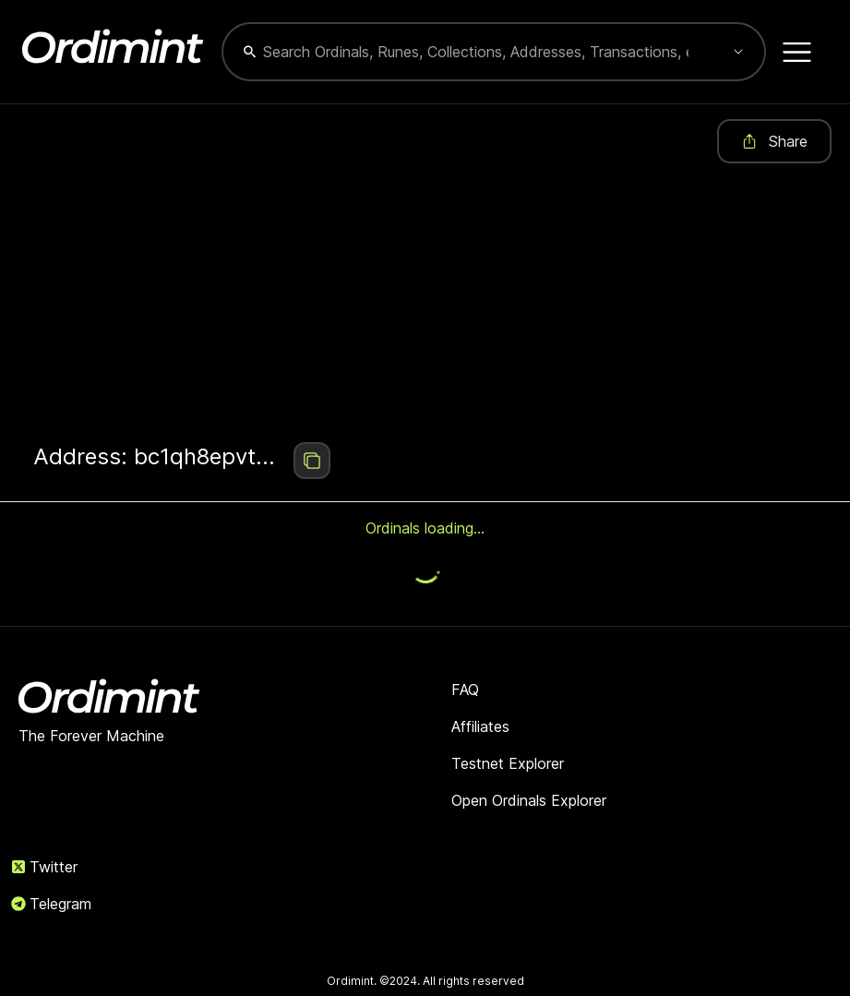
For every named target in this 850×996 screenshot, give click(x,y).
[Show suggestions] (738, 51)
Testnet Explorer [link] (507, 763)
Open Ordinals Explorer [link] (528, 800)
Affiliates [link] (480, 726)
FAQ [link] (465, 689)
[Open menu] (797, 51)
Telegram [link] (51, 903)
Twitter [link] (44, 867)
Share (774, 141)
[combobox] (475, 52)
